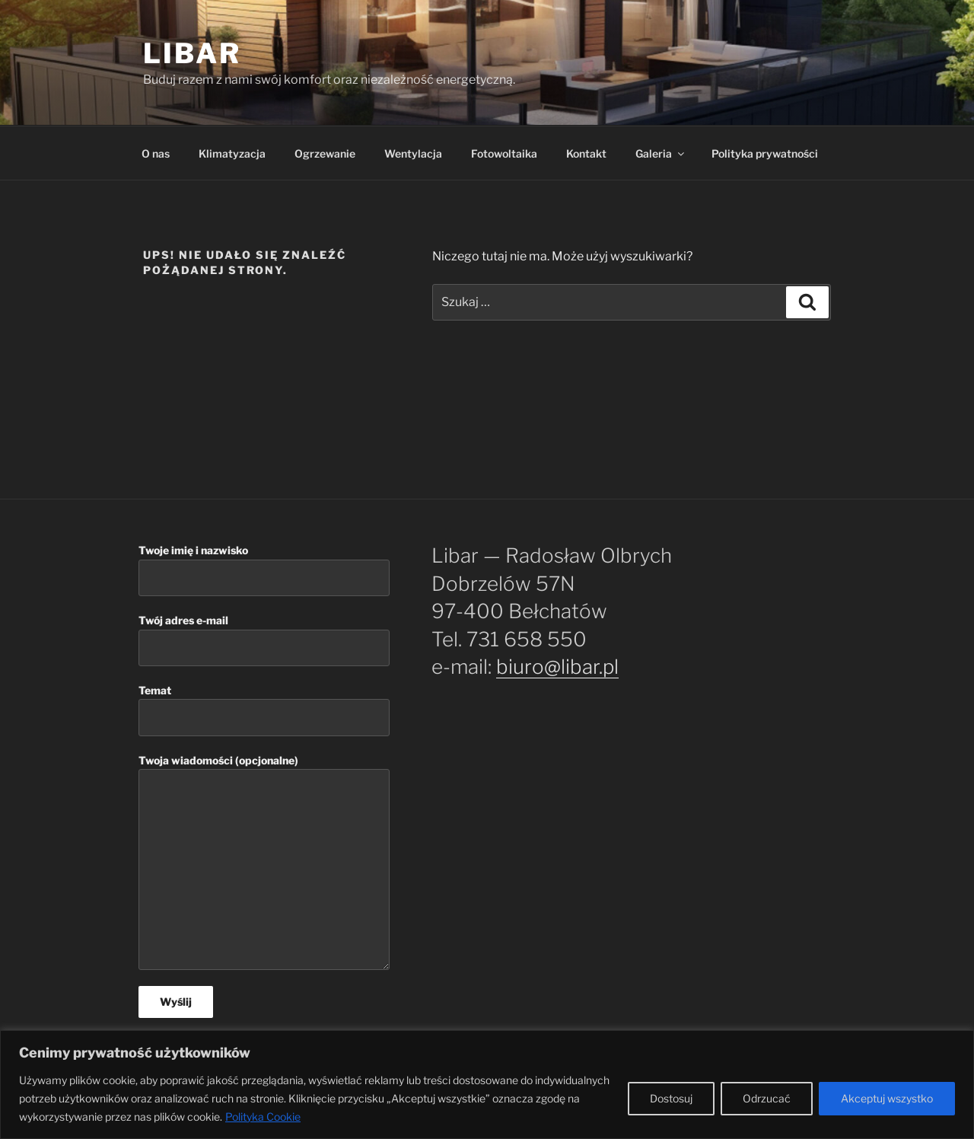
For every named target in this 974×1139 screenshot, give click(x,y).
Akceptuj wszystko (887, 1098)
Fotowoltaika (504, 153)
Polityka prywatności (764, 153)
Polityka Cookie (263, 1116)
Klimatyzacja (232, 153)
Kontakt (586, 153)
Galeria (660, 153)
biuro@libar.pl (557, 666)
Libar (191, 53)
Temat (264, 710)
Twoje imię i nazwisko (264, 570)
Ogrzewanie (324, 153)
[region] (487, 1084)
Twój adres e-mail (264, 640)
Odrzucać (767, 1098)
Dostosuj (671, 1098)
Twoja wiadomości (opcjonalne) (264, 862)
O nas (156, 153)
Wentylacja (413, 153)
